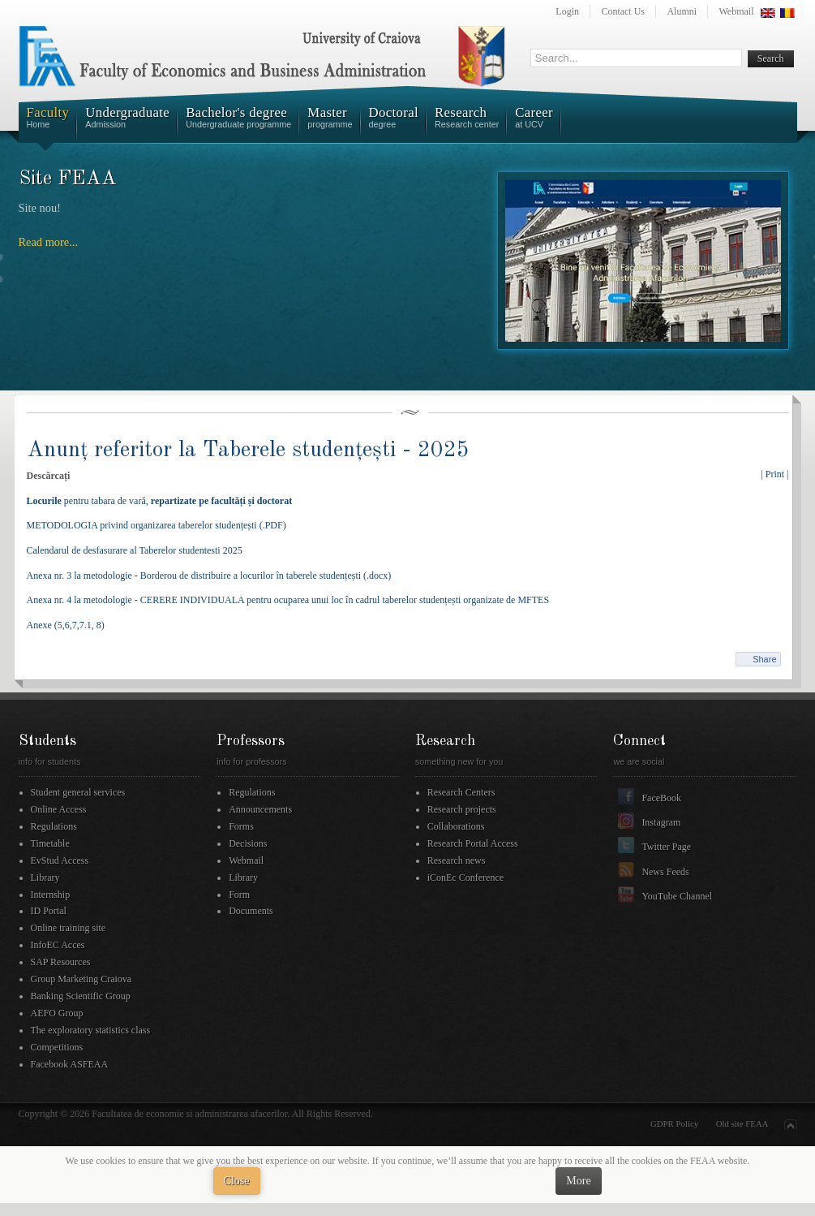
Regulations (54, 826)
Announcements (260, 809)
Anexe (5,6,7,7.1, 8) (66, 625)
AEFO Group (57, 1013)
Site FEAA (68, 179)
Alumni (682, 11)
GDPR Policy (674, 1123)
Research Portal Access (472, 843)
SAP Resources (61, 962)
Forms (241, 826)
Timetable (50, 843)
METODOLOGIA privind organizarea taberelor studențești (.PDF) (156, 525)
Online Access (59, 809)
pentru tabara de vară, (160, 501)
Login (567, 11)
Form (239, 894)
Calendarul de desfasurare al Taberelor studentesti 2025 (134, 550)
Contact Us (623, 11)
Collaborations (456, 826)
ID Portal (48, 910)
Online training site (68, 928)
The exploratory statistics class (91, 1030)
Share (764, 659)
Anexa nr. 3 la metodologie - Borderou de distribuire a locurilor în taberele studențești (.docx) (209, 575)
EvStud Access (60, 860)
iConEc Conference (465, 877)
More (578, 1181)
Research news (456, 860)
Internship (51, 894)
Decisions (248, 843)
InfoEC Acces (58, 945)
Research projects (461, 809)
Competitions (57, 1047)
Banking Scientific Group (81, 996)
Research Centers (461, 792)
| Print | (774, 474)
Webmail (735, 11)
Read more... (49, 241)
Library (45, 877)
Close (237, 1181)
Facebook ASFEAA (70, 1064)
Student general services (78, 792)
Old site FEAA (742, 1123)
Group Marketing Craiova (81, 979)
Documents (251, 910)
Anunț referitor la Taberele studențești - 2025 (248, 450)
